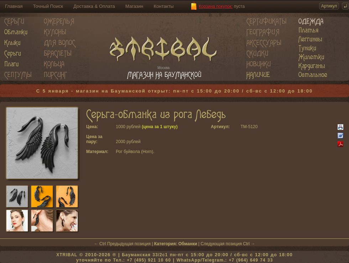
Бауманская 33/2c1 (145, 254)
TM (243, 126)
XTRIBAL (66, 254)
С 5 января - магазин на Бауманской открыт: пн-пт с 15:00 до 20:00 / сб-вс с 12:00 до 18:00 (174, 91)
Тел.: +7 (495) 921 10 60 (142, 260)
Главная (13, 6)
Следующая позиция (221, 243)
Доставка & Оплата (94, 6)
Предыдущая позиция (129, 243)
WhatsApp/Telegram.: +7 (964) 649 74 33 (225, 260)
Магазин (134, 6)
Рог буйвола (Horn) (134, 151)
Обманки (187, 243)
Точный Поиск (48, 6)
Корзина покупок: (216, 6)
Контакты (164, 6)
